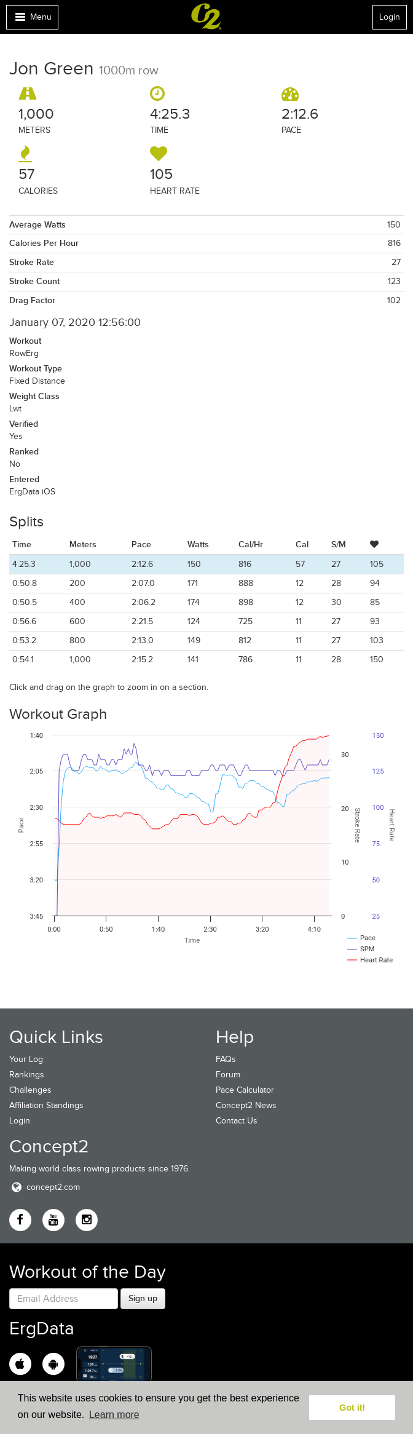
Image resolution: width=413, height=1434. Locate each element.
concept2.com (44, 1187)
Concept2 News (246, 1105)
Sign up (142, 1298)
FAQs (226, 1059)
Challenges (30, 1090)
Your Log (26, 1059)
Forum (228, 1074)
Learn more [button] (114, 1414)
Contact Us (237, 1120)
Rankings (26, 1074)
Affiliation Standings (46, 1105)
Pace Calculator (245, 1090)
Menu (32, 20)
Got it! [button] (352, 1407)
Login (389, 17)
